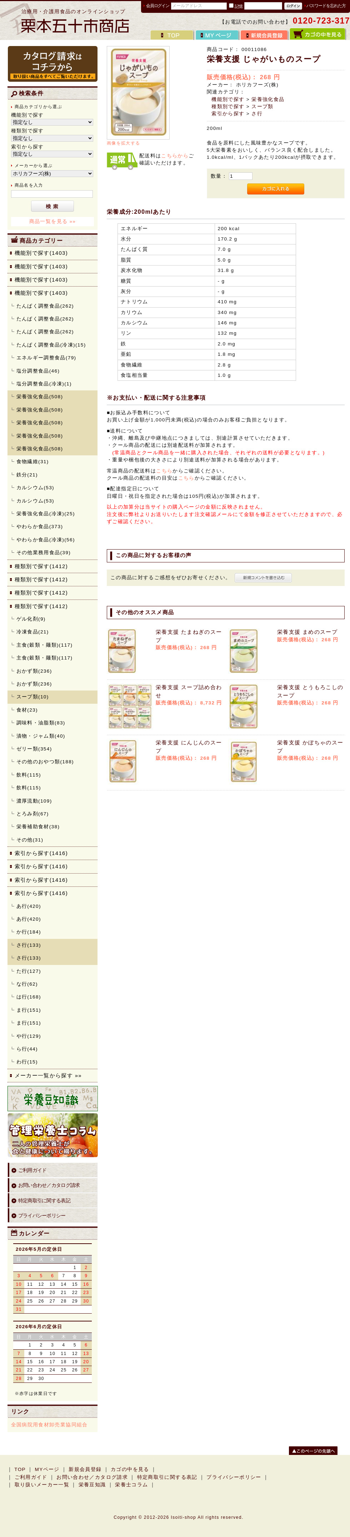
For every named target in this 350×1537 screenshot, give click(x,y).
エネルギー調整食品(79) (46, 357)
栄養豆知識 (92, 1484)
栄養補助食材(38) (38, 826)
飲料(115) (28, 775)
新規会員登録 (85, 1469)
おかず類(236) (34, 671)
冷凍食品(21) (32, 631)
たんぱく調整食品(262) (45, 306)
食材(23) (27, 710)
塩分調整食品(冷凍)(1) (44, 383)
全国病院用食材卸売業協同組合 (49, 1424)
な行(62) (27, 984)
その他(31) (30, 840)
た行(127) (28, 971)
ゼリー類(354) (34, 749)
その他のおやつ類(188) (45, 761)
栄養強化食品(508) (39, 396)
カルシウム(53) (35, 487)
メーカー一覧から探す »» (48, 1075)
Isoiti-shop (183, 1517)
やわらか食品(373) (39, 526)
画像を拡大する (123, 143)
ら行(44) (27, 1049)
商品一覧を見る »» (52, 221)
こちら (164, 471)
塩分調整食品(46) (38, 371)
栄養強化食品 (267, 99)
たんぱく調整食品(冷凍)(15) (51, 345)
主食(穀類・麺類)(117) (44, 645)
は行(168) (28, 997)
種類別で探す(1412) (41, 566)
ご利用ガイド (32, 1170)
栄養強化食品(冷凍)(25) (45, 513)
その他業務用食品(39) (43, 552)
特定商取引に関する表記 (44, 1200)
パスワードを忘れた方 (326, 5)
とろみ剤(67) (32, 813)
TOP (20, 1469)
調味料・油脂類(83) (40, 722)
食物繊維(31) (32, 461)
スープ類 (262, 106)
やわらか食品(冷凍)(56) (45, 539)
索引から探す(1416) (41, 853)
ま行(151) (28, 1010)
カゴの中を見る (130, 1469)
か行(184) (28, 932)
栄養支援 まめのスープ (307, 632)
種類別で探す (227, 106)
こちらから (175, 155)
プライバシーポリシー (42, 1215)
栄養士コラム (131, 1484)
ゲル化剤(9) (31, 619)
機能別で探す (227, 99)
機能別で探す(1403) (41, 253)
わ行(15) (27, 1062)
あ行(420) (28, 906)
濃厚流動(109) (34, 801)
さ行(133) (28, 945)
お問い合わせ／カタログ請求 (49, 1185)
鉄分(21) (27, 474)
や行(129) (28, 1036)
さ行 (256, 113)
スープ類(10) (32, 696)
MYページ (47, 1469)
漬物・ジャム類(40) (40, 736)
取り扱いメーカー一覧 (42, 1484)
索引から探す (227, 113)
